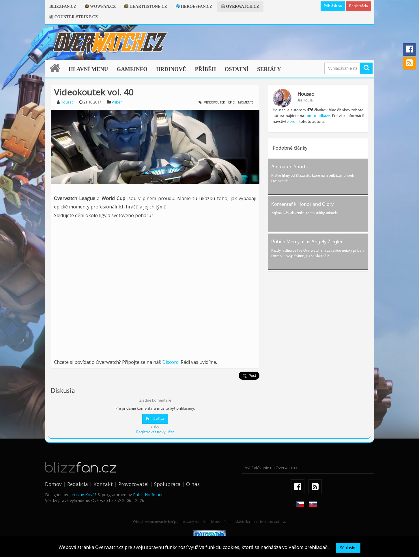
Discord (170, 362)
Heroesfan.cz (194, 6)
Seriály (269, 69)
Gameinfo (132, 69)
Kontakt (103, 484)
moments (246, 102)
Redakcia (77, 484)
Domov (53, 484)
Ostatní (236, 69)
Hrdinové (171, 69)
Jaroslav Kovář (82, 494)
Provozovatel (133, 484)
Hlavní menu (88, 69)
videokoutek (214, 102)
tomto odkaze (317, 116)
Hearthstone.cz (145, 6)
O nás (193, 484)
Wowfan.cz (100, 6)
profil (293, 122)
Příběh (205, 69)
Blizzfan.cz (62, 6)
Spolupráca (167, 484)
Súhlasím (348, 547)
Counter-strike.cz (73, 17)
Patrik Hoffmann (148, 494)
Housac (67, 102)
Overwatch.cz (240, 6)
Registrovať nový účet (155, 432)
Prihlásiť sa (333, 6)
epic (231, 102)
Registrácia (358, 6)
